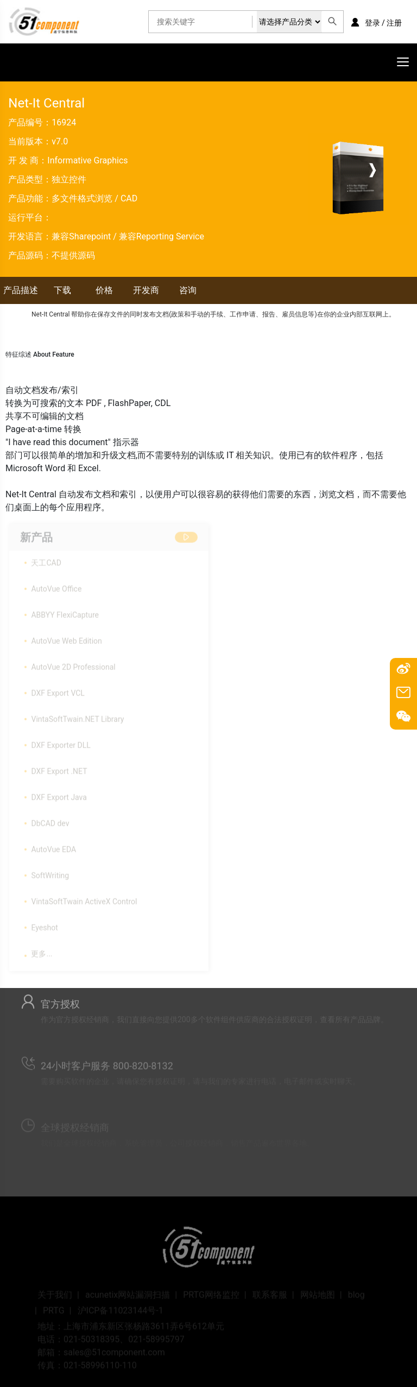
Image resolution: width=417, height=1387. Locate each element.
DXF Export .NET (59, 768)
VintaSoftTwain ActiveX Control (84, 899)
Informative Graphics (87, 160)
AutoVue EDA (53, 847)
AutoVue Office (56, 586)
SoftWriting (50, 873)
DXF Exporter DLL (60, 742)
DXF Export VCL (57, 690)
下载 (62, 290)
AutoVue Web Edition (66, 638)
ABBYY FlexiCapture (64, 612)
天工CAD (46, 560)
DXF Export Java (58, 794)
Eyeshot (44, 925)
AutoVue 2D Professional (73, 664)
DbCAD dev (50, 820)
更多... (41, 951)
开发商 (146, 290)
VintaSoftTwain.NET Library (77, 716)
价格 (104, 290)
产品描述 (20, 290)
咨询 (188, 290)
